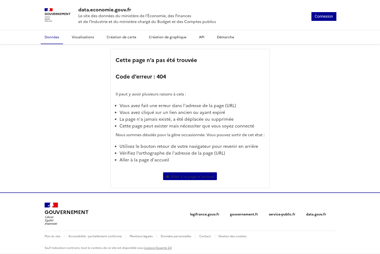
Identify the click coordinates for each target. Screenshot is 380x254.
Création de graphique (167, 36)
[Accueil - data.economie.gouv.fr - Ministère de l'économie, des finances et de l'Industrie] (147, 9)
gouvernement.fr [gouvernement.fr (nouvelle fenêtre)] (244, 214)
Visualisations (83, 36)
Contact (205, 236)
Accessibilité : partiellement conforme (95, 236)
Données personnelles (176, 236)
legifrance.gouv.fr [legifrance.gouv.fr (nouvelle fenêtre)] (204, 214)
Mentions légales (141, 236)
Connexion (324, 16)
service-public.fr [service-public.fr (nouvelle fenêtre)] (282, 214)
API (201, 36)
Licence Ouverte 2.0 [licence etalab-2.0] (158, 248)
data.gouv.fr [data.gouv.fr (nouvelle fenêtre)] (316, 214)
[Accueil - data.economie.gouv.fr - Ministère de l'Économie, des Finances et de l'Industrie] (66, 214)
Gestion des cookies (232, 236)
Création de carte (121, 36)
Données (52, 36)
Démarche (225, 36)
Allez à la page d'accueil (190, 176)
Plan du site (52, 236)
